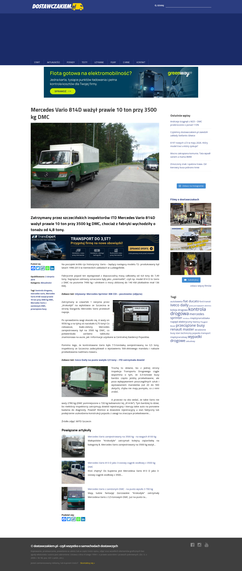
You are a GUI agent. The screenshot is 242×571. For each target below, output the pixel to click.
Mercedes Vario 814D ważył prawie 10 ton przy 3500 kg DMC (43, 296)
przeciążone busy (39, 309)
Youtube (208, 544)
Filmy (113, 62)
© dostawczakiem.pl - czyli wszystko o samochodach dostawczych (74, 546)
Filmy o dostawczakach (184, 199)
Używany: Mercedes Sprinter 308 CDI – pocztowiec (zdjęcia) (108, 293)
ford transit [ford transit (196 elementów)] (205, 301)
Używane (99, 62)
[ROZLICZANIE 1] (95, 247)
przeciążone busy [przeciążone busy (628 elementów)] (190, 325)
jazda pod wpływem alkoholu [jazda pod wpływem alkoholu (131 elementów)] (200, 306)
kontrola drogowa (43, 290)
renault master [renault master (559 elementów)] (182, 329)
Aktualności (53, 62)
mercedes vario (38, 293)
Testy (84, 62)
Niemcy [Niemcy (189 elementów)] (196, 321)
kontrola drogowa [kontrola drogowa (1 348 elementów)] (188, 311)
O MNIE (126, 62)
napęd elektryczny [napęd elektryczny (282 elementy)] (181, 321)
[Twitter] (38, 268)
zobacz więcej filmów (200, 285)
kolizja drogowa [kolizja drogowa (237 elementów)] (179, 310)
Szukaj (159, 5)
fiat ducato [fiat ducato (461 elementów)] (191, 301)
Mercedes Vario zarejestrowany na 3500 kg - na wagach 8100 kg (122, 436)
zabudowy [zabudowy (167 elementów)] (190, 341)
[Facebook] (33, 268)
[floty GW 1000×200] (121, 82)
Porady (71, 62)
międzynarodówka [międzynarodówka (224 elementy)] (200, 318)
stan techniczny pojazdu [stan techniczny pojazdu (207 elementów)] (188, 333)
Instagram (200, 544)
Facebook (194, 544)
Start (37, 62)
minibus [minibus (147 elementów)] (186, 318)
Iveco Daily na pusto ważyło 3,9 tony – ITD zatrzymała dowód (109, 359)
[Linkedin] (52, 268)
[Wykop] (43, 268)
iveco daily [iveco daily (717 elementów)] (179, 304)
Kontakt (141, 62)
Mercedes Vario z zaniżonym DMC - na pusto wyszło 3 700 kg (120, 488)
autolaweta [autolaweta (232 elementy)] (176, 301)
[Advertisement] (121, 36)
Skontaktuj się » (87, 563)
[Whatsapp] (47, 268)
